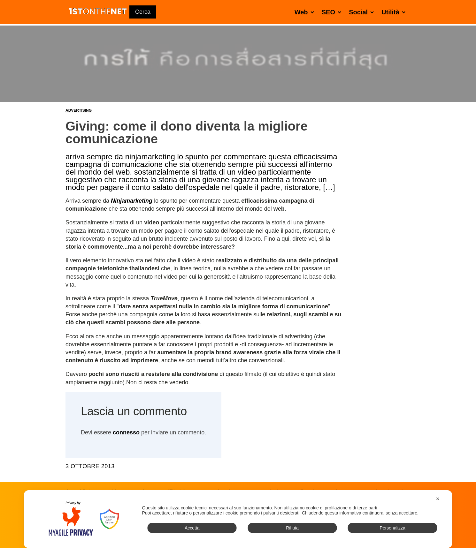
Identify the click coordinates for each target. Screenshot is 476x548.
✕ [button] (438, 498)
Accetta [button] (192, 527)
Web (306, 12)
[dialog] (238, 519)
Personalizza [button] (392, 527)
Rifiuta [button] (292, 527)
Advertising (78, 110)
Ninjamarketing (131, 201)
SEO (333, 12)
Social (362, 12)
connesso (126, 432)
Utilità (394, 12)
